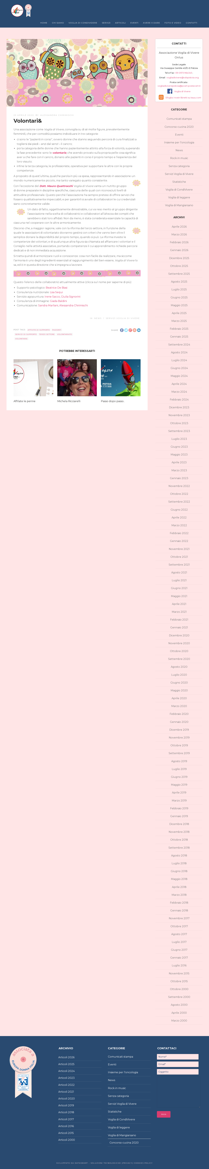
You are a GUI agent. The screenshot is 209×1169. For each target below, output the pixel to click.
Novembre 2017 (179, 918)
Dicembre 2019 (179, 729)
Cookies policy (143, 1163)
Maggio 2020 (179, 690)
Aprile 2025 (179, 313)
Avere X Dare (151, 23)
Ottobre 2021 (179, 556)
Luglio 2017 (179, 942)
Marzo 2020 (179, 706)
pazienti (56, 330)
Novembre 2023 (179, 415)
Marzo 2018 (179, 894)
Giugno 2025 (179, 297)
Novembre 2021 (179, 549)
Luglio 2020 (179, 674)
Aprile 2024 (179, 383)
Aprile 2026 (179, 226)
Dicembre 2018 (179, 824)
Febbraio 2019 (179, 808)
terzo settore (47, 334)
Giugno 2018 (179, 871)
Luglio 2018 (179, 863)
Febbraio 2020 (179, 713)
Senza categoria (179, 166)
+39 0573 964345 (184, 72)
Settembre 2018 (179, 847)
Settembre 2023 (179, 431)
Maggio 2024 (179, 375)
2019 (71, 1105)
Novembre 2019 (179, 737)
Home (43, 23)
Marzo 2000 (179, 1020)
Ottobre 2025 (179, 266)
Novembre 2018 (179, 831)
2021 (71, 1091)
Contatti (191, 23)
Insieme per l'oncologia (179, 142)
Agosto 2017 (179, 934)
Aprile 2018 (179, 887)
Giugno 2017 (179, 949)
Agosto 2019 (179, 761)
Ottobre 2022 (179, 493)
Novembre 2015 (179, 973)
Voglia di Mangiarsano (179, 205)
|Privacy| (127, 1163)
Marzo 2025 (179, 321)
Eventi (134, 23)
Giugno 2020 (179, 682)
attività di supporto (39, 330)
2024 (71, 1071)
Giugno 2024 (179, 368)
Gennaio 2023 (179, 478)
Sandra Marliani (48, 305)
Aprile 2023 (179, 462)
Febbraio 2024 (179, 399)
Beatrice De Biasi (56, 287)
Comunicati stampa (179, 118)
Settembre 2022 (179, 501)
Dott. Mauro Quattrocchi (56, 186)
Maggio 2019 (179, 784)
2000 (71, 1139)
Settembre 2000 (179, 997)
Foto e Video (173, 23)
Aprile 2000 (179, 1012)
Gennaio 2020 (179, 721)
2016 (71, 1126)
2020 (71, 1098)
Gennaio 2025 (179, 336)
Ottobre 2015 (179, 981)
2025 (71, 1064)
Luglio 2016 (179, 965)
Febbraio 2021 (179, 619)
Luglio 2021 (179, 580)
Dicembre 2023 (179, 407)
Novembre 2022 (179, 486)
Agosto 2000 (179, 1004)
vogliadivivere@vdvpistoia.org (182, 77)
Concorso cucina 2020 (179, 126)
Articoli (120, 23)
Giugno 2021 (179, 588)
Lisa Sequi (56, 292)
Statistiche (179, 181)
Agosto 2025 (179, 281)
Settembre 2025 (179, 273)
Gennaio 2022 (179, 541)
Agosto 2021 (179, 572)
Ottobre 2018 (179, 839)
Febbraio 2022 (179, 533)
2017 (71, 1119)
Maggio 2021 (179, 596)
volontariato (64, 334)
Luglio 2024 (179, 360)
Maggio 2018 (179, 879)
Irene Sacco (52, 296)
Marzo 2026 (179, 234)
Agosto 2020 (179, 666)
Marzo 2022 (179, 525)
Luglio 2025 (179, 289)
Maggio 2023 (179, 454)
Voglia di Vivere (182, 91)
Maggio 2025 (179, 305)
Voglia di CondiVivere (179, 189)
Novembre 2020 (179, 643)
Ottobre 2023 (179, 423)
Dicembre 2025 (179, 258)
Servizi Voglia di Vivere (123, 318)
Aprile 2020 (179, 698)
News (98, 318)
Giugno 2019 (179, 776)
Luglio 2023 (179, 438)
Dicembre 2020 (179, 635)
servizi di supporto (26, 334)
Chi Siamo (58, 23)
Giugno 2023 (179, 446)
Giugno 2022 (179, 509)
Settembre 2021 (179, 564)
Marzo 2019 (179, 800)
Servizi (106, 23)
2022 (71, 1084)
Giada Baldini (58, 301)
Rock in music (179, 158)
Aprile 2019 (179, 792)
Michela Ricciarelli (68, 401)
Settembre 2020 (179, 659)
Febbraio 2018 (179, 902)
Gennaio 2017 (179, 957)
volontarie (59, 152)
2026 (71, 1057)
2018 (71, 1112)
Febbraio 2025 (179, 328)
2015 (71, 1133)
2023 (71, 1077)
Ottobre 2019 (179, 745)
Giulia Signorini (70, 296)
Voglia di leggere (179, 197)
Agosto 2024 (179, 352)
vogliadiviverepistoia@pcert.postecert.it (179, 86)
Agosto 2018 (179, 855)
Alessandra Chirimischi (57, 115)
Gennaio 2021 (179, 627)
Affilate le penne (24, 401)
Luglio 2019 (179, 769)
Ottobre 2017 (179, 926)
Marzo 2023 (179, 470)
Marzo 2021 (179, 611)
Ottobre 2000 (179, 989)
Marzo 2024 (179, 391)
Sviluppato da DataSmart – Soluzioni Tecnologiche (88, 1163)
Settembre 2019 (179, 753)
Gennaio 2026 (179, 250)
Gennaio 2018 (179, 910)
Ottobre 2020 (179, 651)
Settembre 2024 (179, 344)
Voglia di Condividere (83, 23)
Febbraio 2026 (179, 242)
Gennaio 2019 (179, 816)
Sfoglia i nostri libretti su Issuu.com (183, 97)
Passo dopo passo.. (113, 401)
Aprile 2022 (179, 517)
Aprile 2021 (179, 604)
